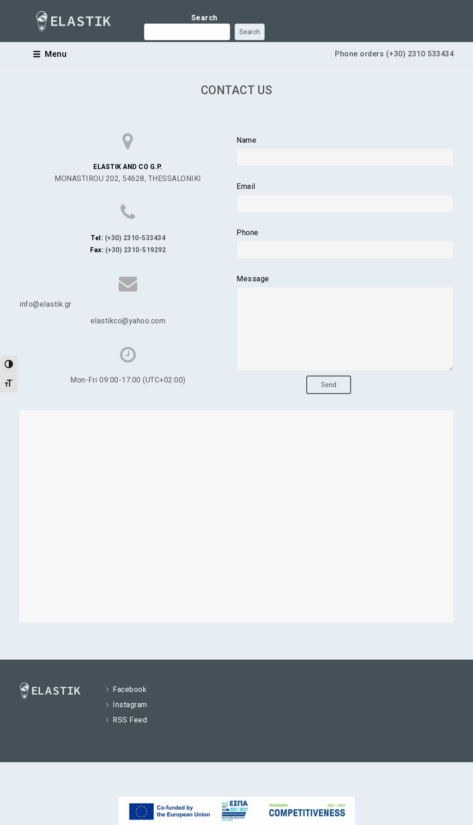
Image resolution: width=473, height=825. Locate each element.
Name (246, 140)
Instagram (129, 718)
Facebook (129, 703)
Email (245, 186)
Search (204, 17)
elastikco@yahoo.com (128, 320)
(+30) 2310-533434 (135, 238)
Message (252, 278)
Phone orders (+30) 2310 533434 (394, 53)
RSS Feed (129, 733)
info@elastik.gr (45, 304)
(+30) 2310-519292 (135, 250)
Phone (247, 232)
